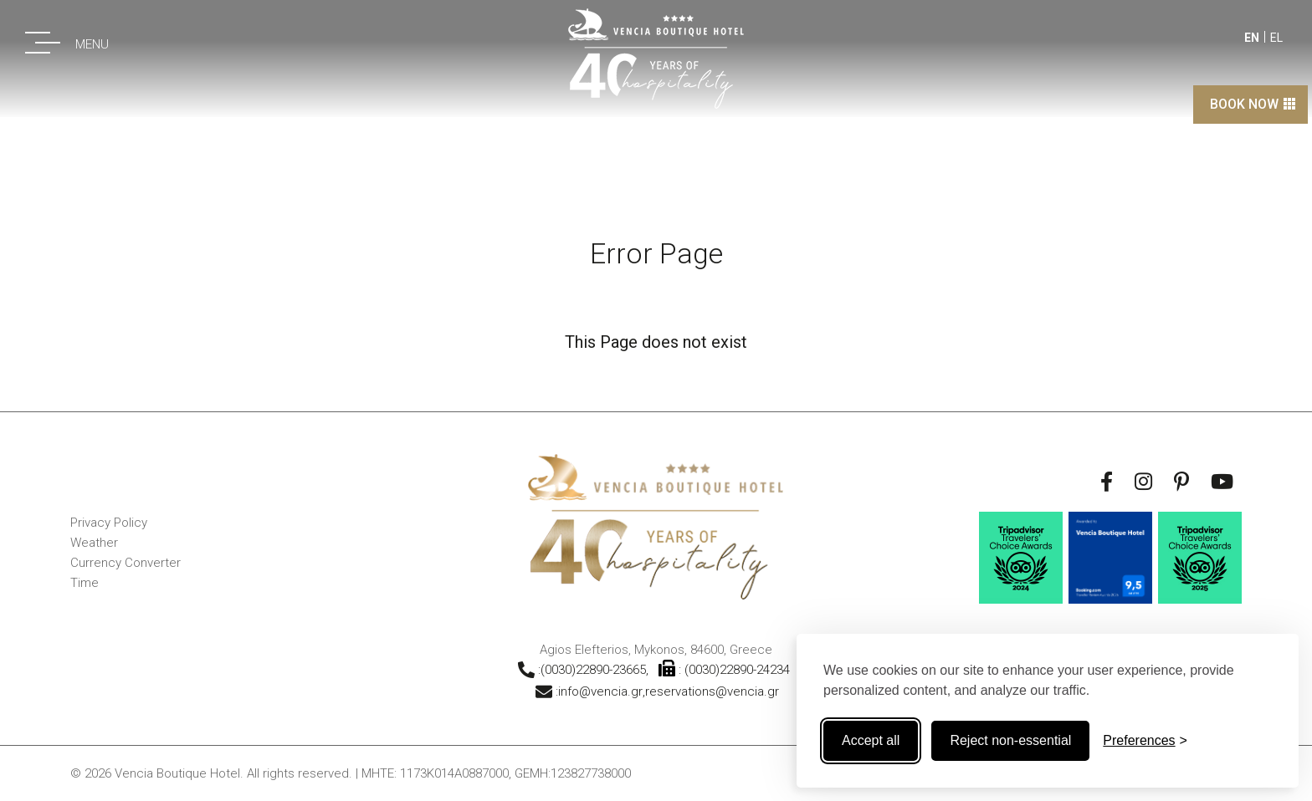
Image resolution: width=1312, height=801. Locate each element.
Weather (94, 542)
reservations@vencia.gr (712, 691)
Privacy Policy (108, 522)
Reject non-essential (1010, 740)
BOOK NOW (1244, 104)
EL (1275, 37)
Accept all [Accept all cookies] (870, 740)
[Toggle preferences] (1145, 741)
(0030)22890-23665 (593, 669)
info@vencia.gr (600, 691)
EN (1251, 37)
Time (84, 582)
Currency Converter (125, 562)
